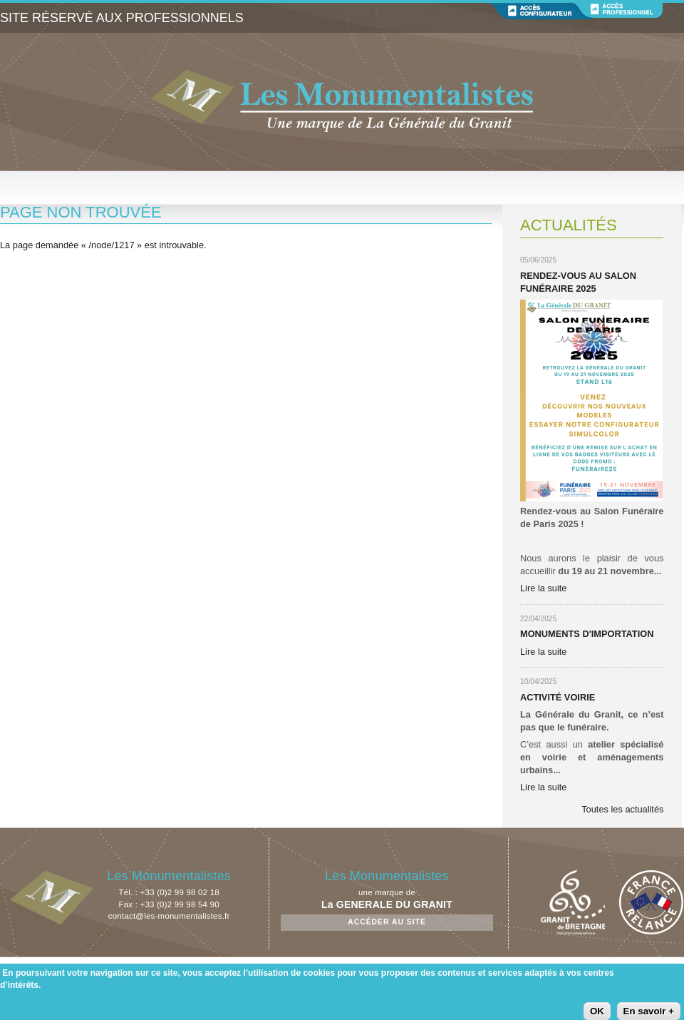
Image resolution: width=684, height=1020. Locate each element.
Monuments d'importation (586, 633)
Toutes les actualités (622, 809)
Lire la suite (543, 588)
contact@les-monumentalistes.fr (169, 916)
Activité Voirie (557, 697)
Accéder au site (387, 922)
